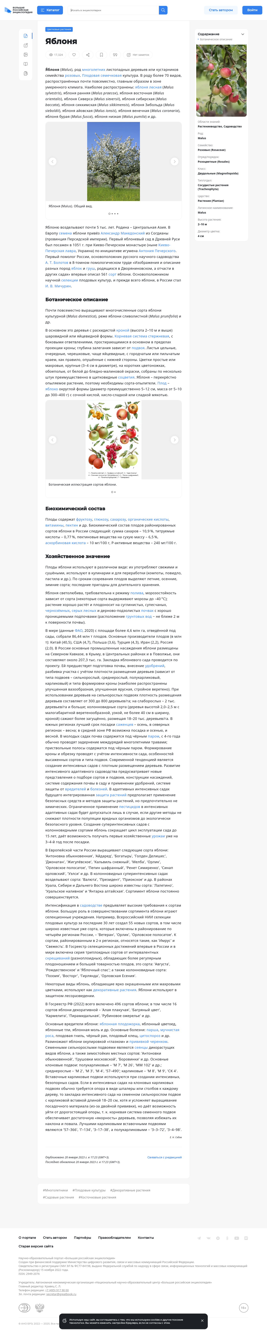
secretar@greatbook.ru (61, 1294)
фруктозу (84, 529)
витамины (54, 534)
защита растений (111, 804)
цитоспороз (150, 1045)
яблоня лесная (148, 96)
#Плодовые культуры (89, 1200)
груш (90, 278)
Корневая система (131, 345)
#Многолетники (55, 1200)
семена (65, 242)
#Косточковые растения (97, 1207)
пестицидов (129, 816)
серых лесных (84, 620)
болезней (98, 798)
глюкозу (101, 529)
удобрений (154, 675)
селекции (69, 289)
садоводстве (91, 915)
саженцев (124, 734)
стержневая (158, 345)
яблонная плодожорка (120, 1033)
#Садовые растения (58, 1207)
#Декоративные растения (130, 1200)
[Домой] (18, 10)
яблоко (51, 398)
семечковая (111, 85)
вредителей (75, 798)
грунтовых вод (139, 626)
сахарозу (118, 529)
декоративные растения (114, 999)
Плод (162, 392)
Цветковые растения (59, 39)
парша (152, 1039)
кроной (122, 339)
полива (136, 602)
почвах (147, 620)
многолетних (93, 79)
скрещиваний (57, 967)
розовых (72, 85)
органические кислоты (148, 529)
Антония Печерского (157, 260)
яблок (76, 278)
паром (153, 745)
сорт (112, 283)
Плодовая (91, 85)
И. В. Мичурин (58, 295)
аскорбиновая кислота (65, 552)
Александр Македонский (123, 242)
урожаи (158, 845)
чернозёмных (57, 620)
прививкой (139, 1051)
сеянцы (141, 1057)
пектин (71, 534)
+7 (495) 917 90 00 (57, 1290)
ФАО (78, 640)
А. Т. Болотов (56, 272)
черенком (159, 1051)
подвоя (138, 357)
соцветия (126, 386)
